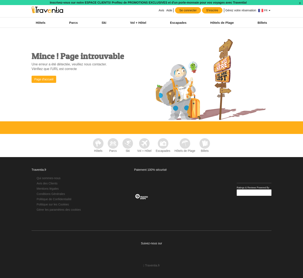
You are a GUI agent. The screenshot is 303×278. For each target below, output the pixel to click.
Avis (161, 10)
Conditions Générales (51, 194)
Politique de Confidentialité (54, 199)
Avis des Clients (47, 183)
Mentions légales (48, 188)
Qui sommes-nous (49, 178)
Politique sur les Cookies (53, 204)
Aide (169, 10)
